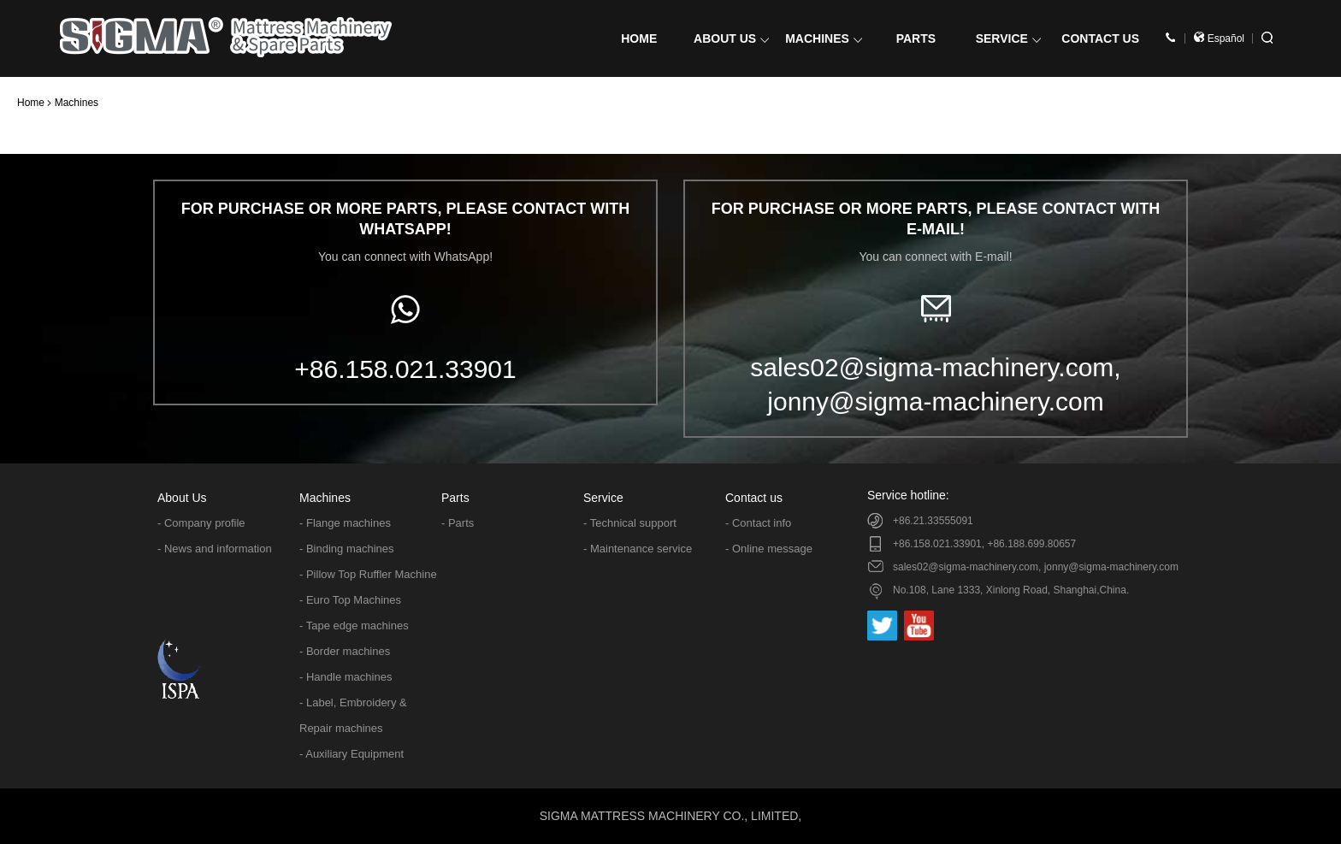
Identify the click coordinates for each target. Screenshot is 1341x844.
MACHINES (823, 38)
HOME (639, 38)
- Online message (768, 548)
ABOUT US (731, 38)
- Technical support (629, 522)
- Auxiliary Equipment (351, 753)
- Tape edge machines (354, 625)
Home (30, 103)
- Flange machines (345, 522)
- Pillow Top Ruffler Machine (368, 574)
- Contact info (758, 522)
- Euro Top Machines (350, 599)
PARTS (916, 38)
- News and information (214, 548)
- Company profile (201, 522)
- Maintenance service (637, 548)
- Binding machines (346, 548)
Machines (76, 103)
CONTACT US (1100, 38)
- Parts (457, 522)
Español (1219, 38)
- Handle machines (345, 676)
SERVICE (1008, 38)
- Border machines (344, 651)
